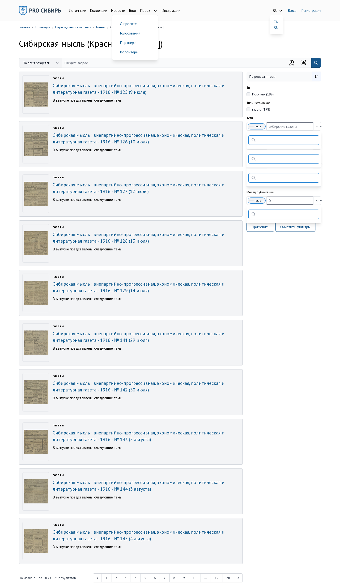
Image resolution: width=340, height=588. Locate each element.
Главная (24, 27)
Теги (249, 118)
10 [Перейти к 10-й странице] (194, 578)
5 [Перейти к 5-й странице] (145, 578)
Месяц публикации (260, 192)
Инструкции (171, 10)
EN (276, 21)
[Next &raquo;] (238, 577)
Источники (77, 10)
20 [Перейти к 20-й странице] (228, 578)
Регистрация (311, 10)
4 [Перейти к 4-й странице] (135, 578)
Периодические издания (73, 27)
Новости (118, 10)
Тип (248, 88)
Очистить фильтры (295, 226)
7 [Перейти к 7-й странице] (165, 578)
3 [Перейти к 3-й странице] (126, 578)
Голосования (130, 33)
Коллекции (98, 10)
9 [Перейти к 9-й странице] (184, 578)
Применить (260, 226)
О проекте (128, 23)
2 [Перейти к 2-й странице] (116, 578)
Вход (292, 10)
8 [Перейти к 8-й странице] (174, 578)
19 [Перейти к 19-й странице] (216, 578)
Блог (132, 10)
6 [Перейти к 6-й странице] (155, 578)
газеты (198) (261, 109)
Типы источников (258, 103)
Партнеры (128, 42)
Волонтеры (129, 52)
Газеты (100, 27)
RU (276, 27)
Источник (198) (263, 94)
